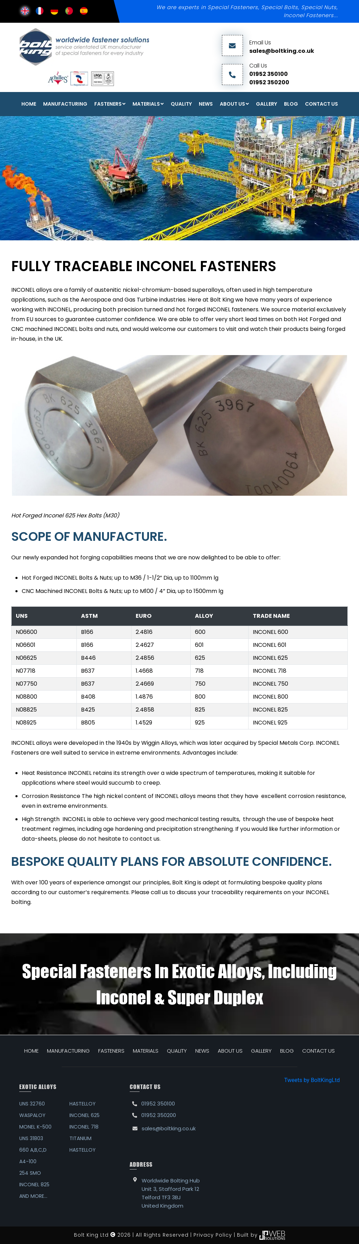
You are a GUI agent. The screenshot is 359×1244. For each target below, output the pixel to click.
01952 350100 (268, 74)
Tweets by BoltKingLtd (312, 1080)
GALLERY (261, 1050)
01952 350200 (269, 82)
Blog (291, 103)
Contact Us (321, 103)
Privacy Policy (213, 1234)
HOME (31, 1050)
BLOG (287, 1050)
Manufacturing (65, 103)
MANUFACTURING (68, 1050)
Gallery (266, 103)
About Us (232, 103)
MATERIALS (145, 1050)
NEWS (202, 1050)
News (206, 103)
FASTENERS (108, 103)
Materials (146, 103)
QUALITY (177, 1050)
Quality (181, 103)
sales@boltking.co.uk (281, 51)
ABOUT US (230, 1050)
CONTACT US (318, 1050)
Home (28, 103)
